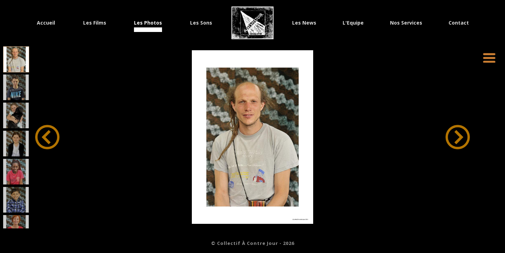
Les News (304, 23)
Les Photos (148, 23)
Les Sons (201, 23)
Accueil (46, 23)
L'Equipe (353, 23)
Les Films (94, 23)
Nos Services (406, 23)
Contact (459, 23)
